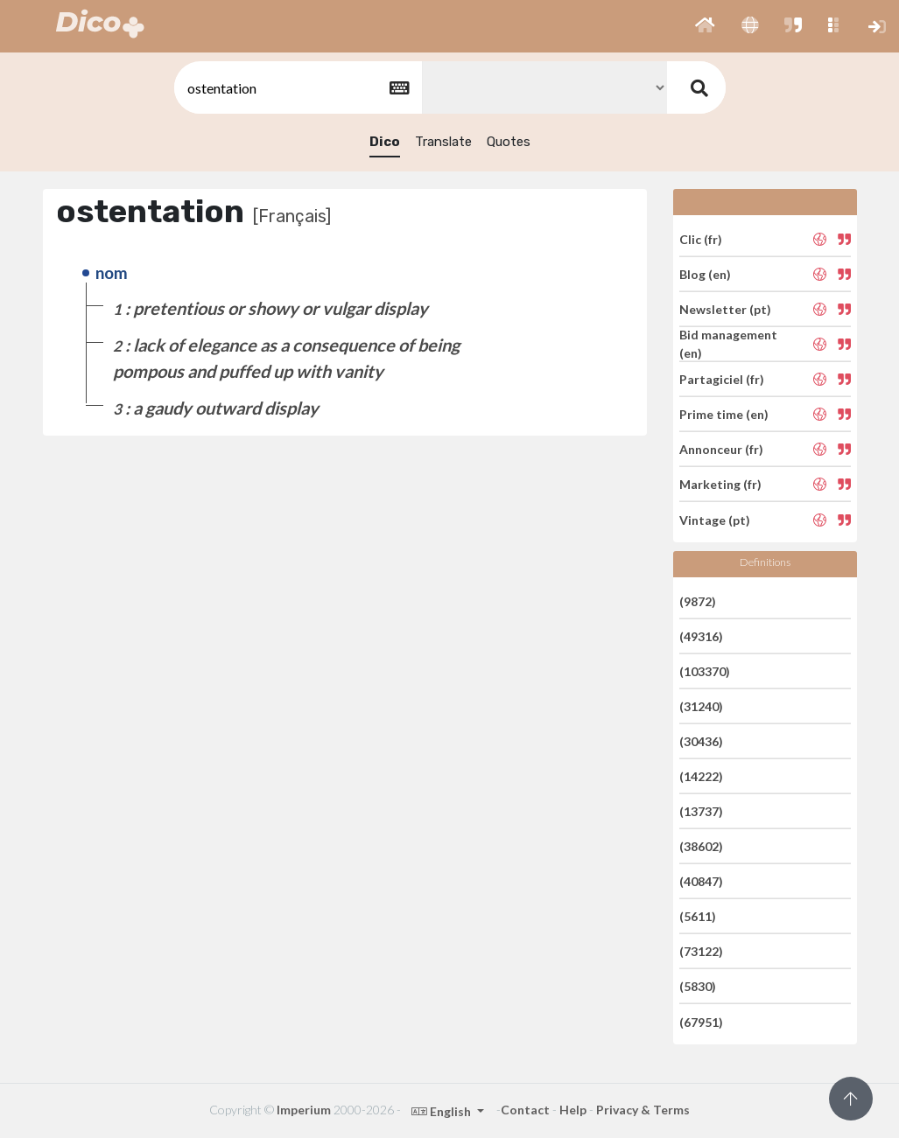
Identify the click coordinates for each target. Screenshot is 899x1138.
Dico (384, 142)
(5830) (697, 986)
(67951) (701, 1021)
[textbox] (296, 88)
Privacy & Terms (643, 1109)
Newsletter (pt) (725, 309)
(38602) (701, 846)
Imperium (304, 1109)
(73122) (701, 951)
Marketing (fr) (720, 484)
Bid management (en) (728, 343)
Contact (525, 1109)
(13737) (701, 811)
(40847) (701, 881)
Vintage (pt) (714, 519)
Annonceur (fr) (721, 449)
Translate (443, 142)
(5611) (697, 916)
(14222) (701, 776)
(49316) (701, 636)
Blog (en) (705, 274)
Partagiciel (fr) (721, 379)
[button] (705, 26)
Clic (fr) (700, 238)
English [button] (442, 1111)
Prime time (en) (724, 414)
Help (572, 1109)
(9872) (697, 600)
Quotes (508, 142)
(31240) (701, 706)
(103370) (704, 671)
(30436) (701, 741)
